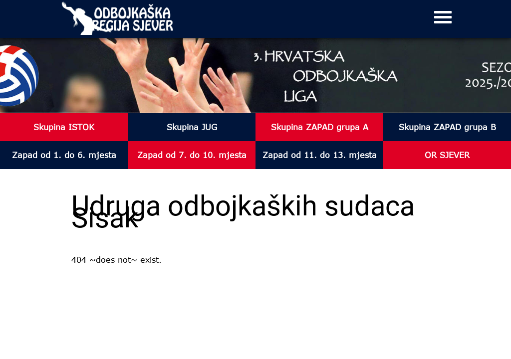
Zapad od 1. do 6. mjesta (64, 155)
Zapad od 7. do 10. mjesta (192, 155)
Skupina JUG (192, 127)
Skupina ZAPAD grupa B (447, 127)
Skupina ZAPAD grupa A (319, 127)
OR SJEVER (447, 155)
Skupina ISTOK (63, 127)
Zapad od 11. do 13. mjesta (319, 155)
